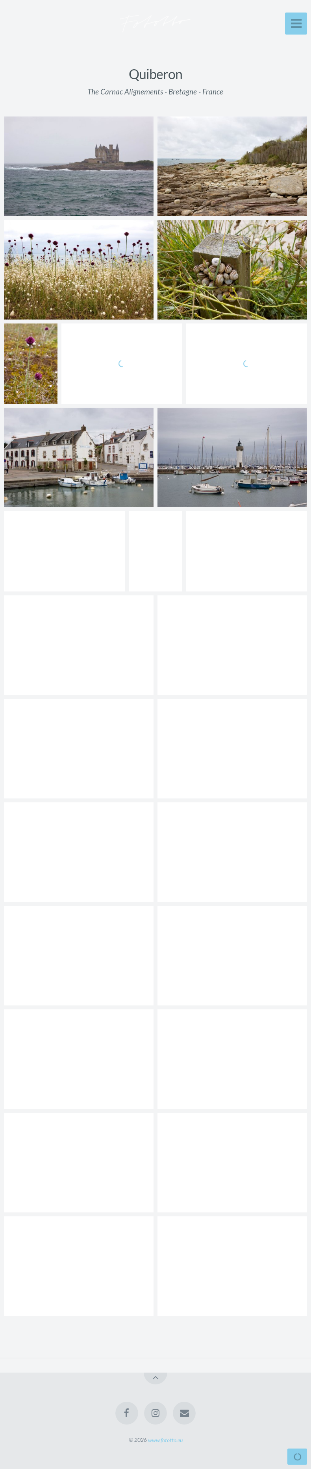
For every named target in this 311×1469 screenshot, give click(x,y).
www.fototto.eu (165, 1439)
